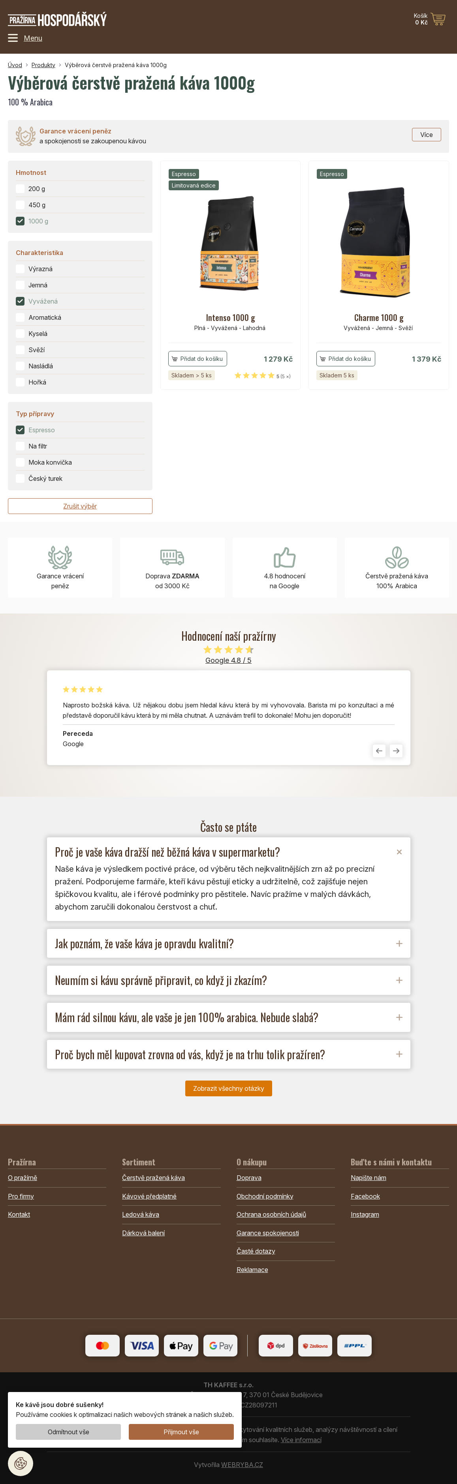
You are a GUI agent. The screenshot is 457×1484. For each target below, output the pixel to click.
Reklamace (252, 1270)
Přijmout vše (181, 1432)
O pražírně (22, 1178)
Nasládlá (40, 366)
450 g (36, 205)
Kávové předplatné (149, 1196)
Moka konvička (50, 462)
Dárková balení (143, 1233)
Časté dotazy (256, 1251)
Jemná (37, 285)
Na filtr (37, 446)
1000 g (38, 221)
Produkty (43, 65)
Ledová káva (140, 1214)
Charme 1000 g (379, 317)
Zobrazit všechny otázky (228, 1088)
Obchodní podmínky (265, 1196)
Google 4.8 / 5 (228, 660)
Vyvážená (43, 301)
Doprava (249, 1178)
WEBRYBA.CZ (242, 1465)
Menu (25, 38)
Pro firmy (21, 1196)
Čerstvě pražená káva (153, 1178)
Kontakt (19, 1214)
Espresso (41, 430)
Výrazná (40, 269)
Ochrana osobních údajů (271, 1214)
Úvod (15, 65)
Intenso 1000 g (230, 317)
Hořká (37, 382)
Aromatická (44, 317)
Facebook (365, 1196)
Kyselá (37, 334)
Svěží (36, 350)
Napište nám (368, 1178)
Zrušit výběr (80, 506)
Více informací (301, 1440)
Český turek (45, 478)
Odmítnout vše (68, 1432)
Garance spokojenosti (268, 1233)
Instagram (365, 1214)
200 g (36, 189)
